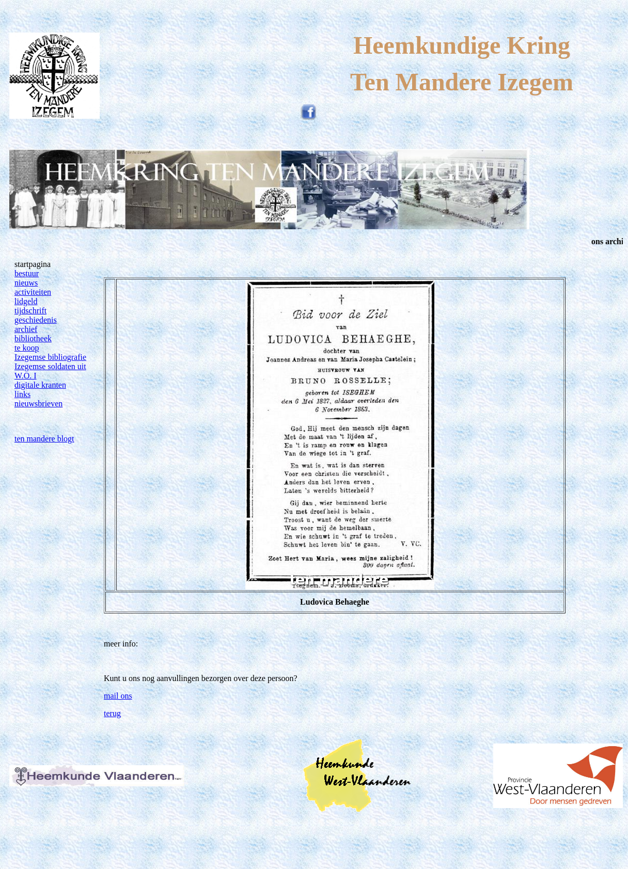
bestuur (26, 273)
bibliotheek (33, 338)
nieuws (26, 282)
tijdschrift (30, 310)
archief (25, 329)
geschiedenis (35, 319)
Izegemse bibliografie (50, 357)
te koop (26, 347)
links (22, 394)
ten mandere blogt (44, 438)
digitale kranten (40, 385)
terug (112, 713)
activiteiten (32, 292)
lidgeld (25, 301)
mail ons (118, 695)
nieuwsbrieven (38, 403)
